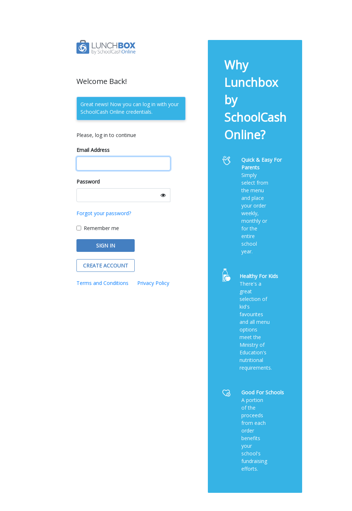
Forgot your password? (103, 213)
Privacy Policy (153, 282)
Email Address (93, 149)
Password (88, 181)
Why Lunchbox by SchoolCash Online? (255, 99)
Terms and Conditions (102, 282)
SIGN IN (105, 245)
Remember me (101, 228)
